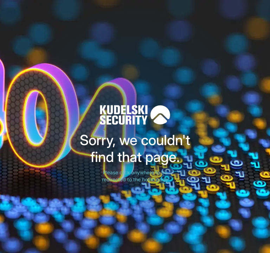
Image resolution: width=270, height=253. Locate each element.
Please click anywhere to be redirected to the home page (135, 175)
